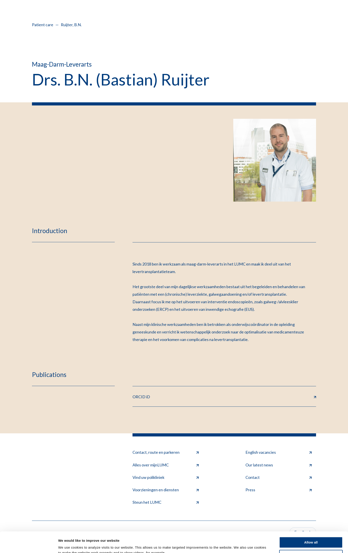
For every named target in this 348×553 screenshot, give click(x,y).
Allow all (311, 521)
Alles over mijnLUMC (165, 464)
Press (278, 489)
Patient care (42, 24)
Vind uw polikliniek (165, 477)
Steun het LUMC (165, 502)
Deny (311, 534)
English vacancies (278, 452)
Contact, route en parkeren (165, 452)
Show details (68, 544)
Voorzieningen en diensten (165, 489)
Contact (278, 477)
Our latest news (278, 464)
